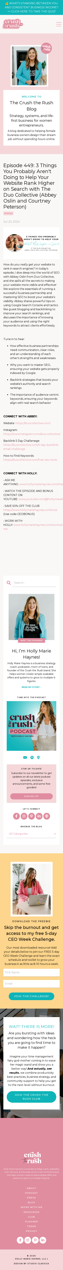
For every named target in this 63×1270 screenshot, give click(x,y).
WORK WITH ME (31, 1207)
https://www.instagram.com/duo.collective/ (31, 434)
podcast (8, 213)
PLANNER (31, 1221)
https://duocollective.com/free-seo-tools (30, 459)
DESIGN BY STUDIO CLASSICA (31, 1264)
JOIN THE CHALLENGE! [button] (31, 996)
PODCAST (31, 1193)
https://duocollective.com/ (32, 423)
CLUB (31, 1216)
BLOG (31, 1202)
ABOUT (31, 1188)
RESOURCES (31, 1212)
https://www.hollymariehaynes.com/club (30, 510)
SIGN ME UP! (31, 796)
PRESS (31, 1197)
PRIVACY (31, 1231)
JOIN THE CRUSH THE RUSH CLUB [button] (31, 1096)
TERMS (31, 1226)
